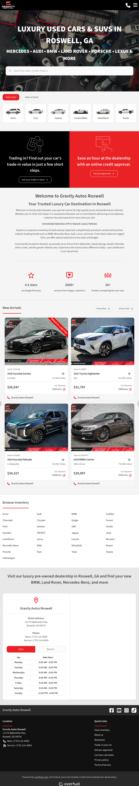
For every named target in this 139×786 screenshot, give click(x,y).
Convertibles (81, 113)
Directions (99, 740)
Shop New (103, 308)
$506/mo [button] (59, 473)
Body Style (11, 97)
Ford (5, 526)
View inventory (102, 730)
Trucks (126, 113)
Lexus (40, 539)
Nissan (109, 545)
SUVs (13, 113)
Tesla (74, 552)
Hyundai (7, 533)
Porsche (7, 552)
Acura (5, 514)
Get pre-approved (104, 173)
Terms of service (102, 765)
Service (50, 649)
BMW (74, 514)
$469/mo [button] (125, 387)
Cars (36, 113)
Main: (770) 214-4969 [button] (16, 741)
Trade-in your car (103, 745)
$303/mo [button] (59, 387)
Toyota (109, 552)
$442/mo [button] (125, 473)
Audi (39, 514)
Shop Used (126, 308)
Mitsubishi (77, 545)
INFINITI (41, 533)
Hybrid (58, 113)
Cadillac (110, 514)
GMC (74, 526)
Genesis (41, 526)
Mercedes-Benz (10, 545)
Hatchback (103, 113)
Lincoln (75, 539)
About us (98, 735)
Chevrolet (8, 520)
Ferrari (109, 520)
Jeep (108, 533)
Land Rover (8, 539)
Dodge (75, 520)
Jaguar (75, 533)
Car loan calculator (104, 755)
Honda (109, 526)
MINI (39, 545)
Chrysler (41, 520)
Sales (21, 649)
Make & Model (31, 97)
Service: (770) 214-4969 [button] (17, 745)
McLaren (110, 539)
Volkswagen (9, 558)
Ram (39, 552)
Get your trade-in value (35, 179)
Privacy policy (101, 760)
